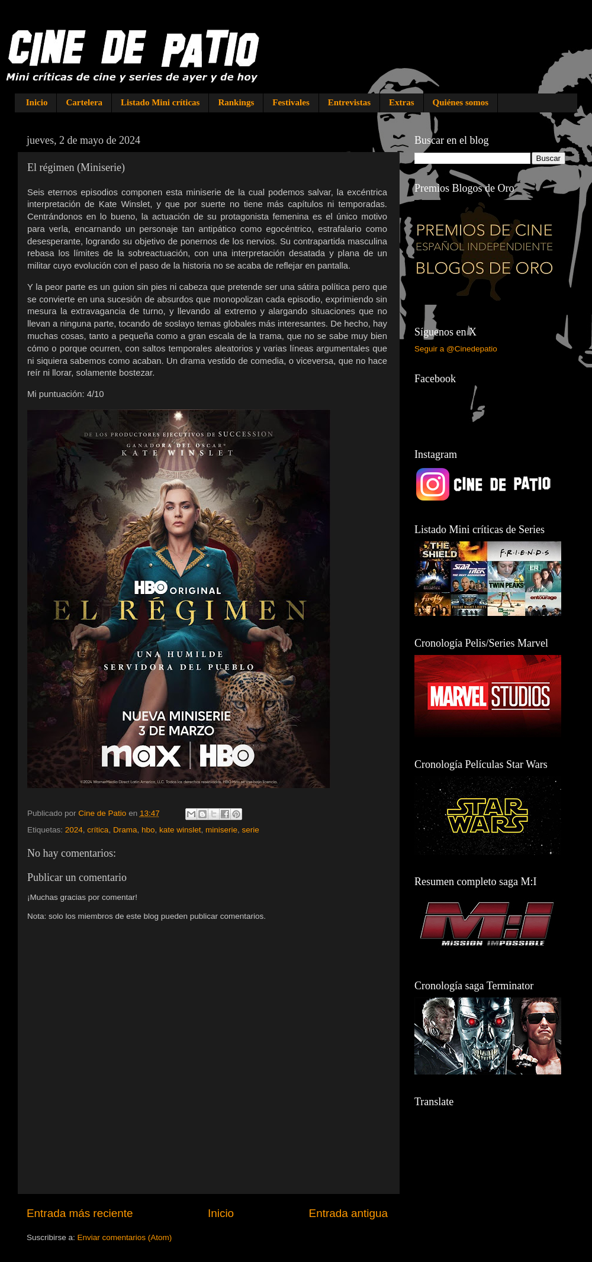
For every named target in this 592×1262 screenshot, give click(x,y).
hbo (148, 829)
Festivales (290, 102)
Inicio (37, 102)
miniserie (221, 829)
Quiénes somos (461, 102)
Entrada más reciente (80, 1213)
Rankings (236, 102)
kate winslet (180, 829)
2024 (74, 829)
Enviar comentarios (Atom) (125, 1237)
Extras (401, 102)
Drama (125, 829)
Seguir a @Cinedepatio (455, 348)
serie (250, 829)
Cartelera (84, 102)
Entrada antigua (348, 1213)
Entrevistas (349, 102)
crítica (97, 829)
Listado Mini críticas (160, 102)
